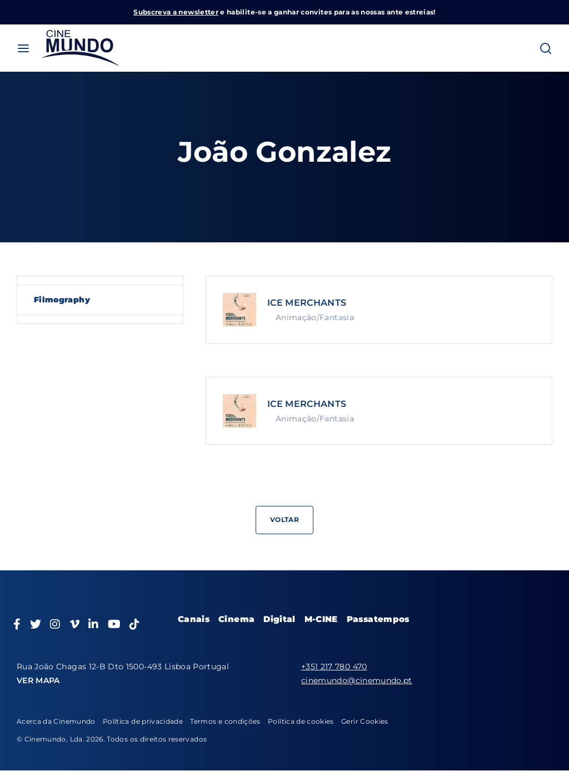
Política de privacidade (143, 721)
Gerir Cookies (364, 721)
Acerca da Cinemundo (56, 721)
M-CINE (321, 619)
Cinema (236, 619)
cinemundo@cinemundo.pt (356, 680)
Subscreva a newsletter (175, 12)
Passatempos (378, 619)
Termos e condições (225, 721)
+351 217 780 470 (334, 666)
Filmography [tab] (62, 300)
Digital (279, 619)
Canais (193, 619)
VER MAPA (38, 680)
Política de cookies (301, 721)
